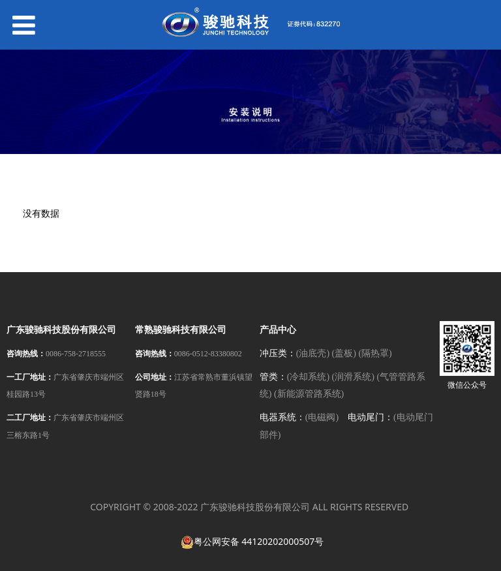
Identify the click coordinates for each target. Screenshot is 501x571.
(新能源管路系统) (309, 394)
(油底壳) (312, 353)
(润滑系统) (353, 377)
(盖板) (344, 353)
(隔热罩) (374, 353)
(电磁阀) (322, 417)
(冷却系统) (308, 377)
